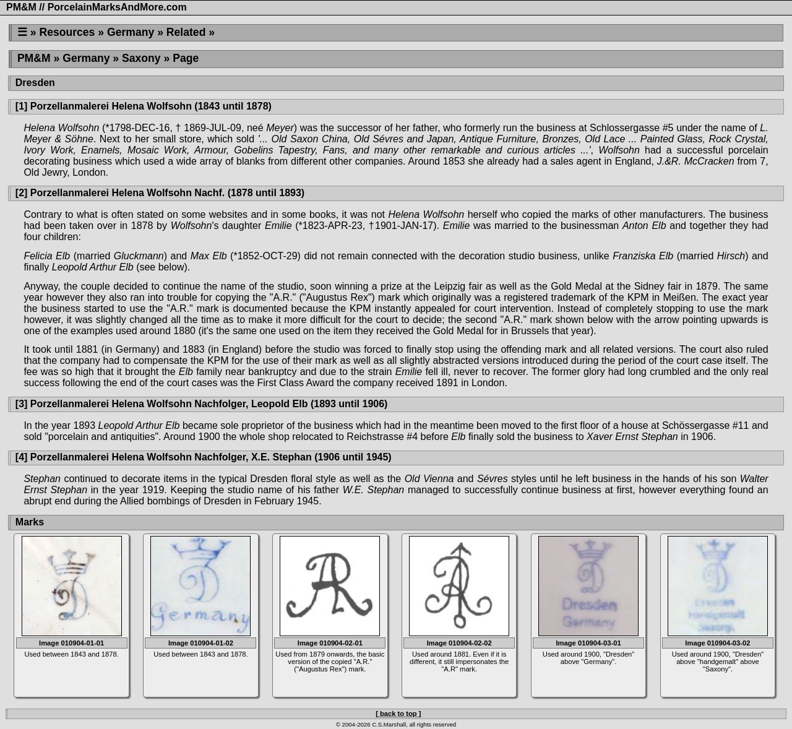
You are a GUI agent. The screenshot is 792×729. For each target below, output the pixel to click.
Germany (130, 32)
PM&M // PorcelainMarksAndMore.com (96, 7)
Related (186, 32)
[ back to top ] (398, 713)
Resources (67, 32)
